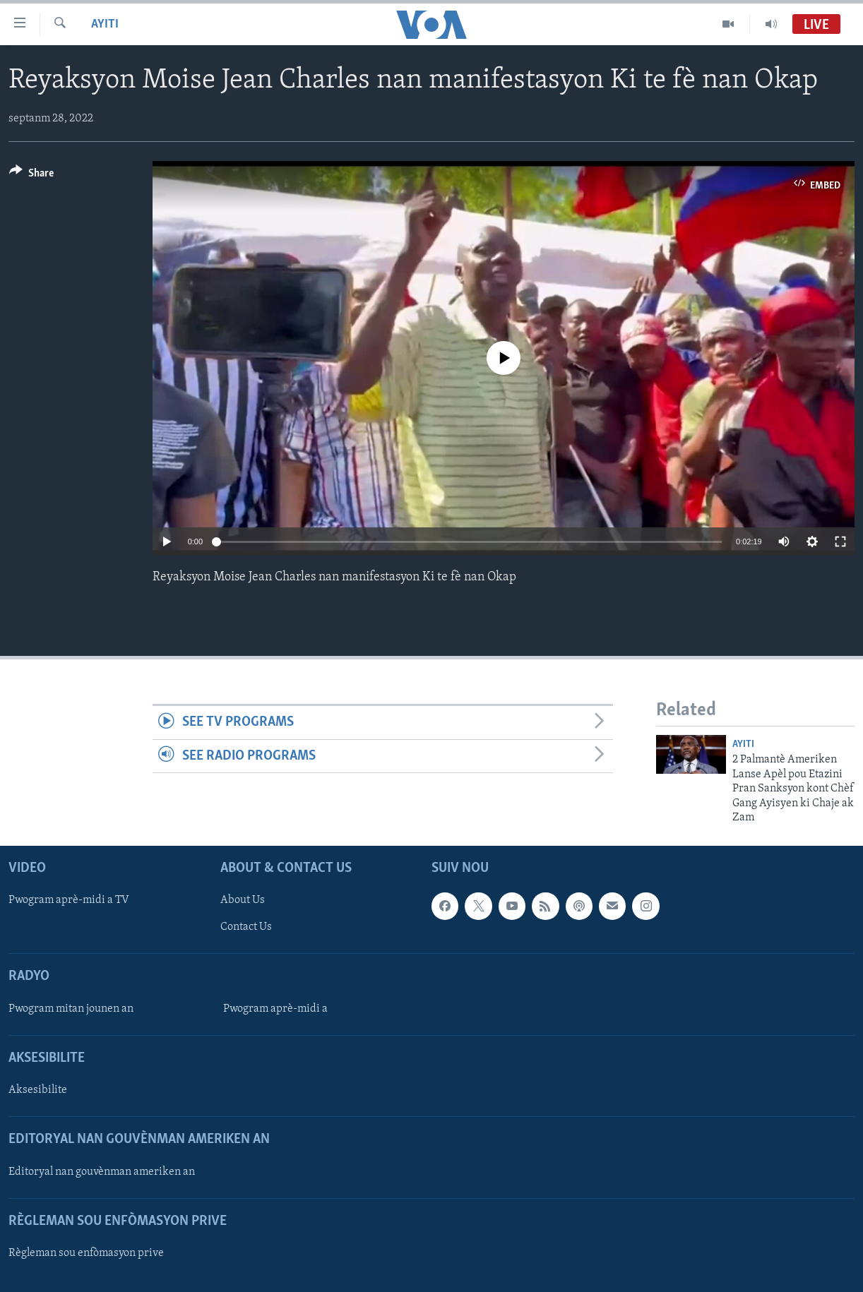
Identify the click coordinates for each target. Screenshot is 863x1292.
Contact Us (246, 927)
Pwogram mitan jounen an (70, 1009)
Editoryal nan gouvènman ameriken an (101, 1172)
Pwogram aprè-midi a (275, 1009)
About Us (242, 901)
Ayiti (105, 24)
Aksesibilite (37, 1090)
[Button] (31, 175)
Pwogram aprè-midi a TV (68, 901)
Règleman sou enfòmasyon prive (86, 1253)
